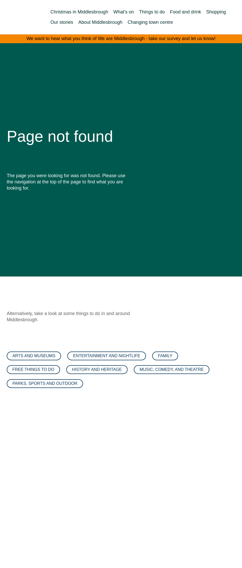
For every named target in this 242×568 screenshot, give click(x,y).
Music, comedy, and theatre (172, 369)
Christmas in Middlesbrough (79, 11)
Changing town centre (150, 22)
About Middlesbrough (100, 22)
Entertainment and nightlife (106, 356)
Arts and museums (33, 356)
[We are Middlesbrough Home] (18, 17)
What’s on (123, 11)
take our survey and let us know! (182, 38)
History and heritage (97, 369)
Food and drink (185, 11)
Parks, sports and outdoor (44, 383)
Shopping (216, 11)
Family (165, 356)
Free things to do (33, 369)
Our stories (61, 22)
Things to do (152, 11)
